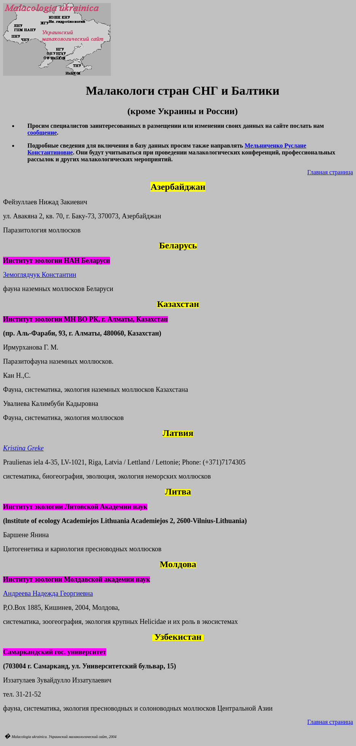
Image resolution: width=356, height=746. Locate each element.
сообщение (42, 132)
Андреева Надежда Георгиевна (48, 593)
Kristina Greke (23, 448)
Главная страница (330, 172)
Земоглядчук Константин (39, 274)
